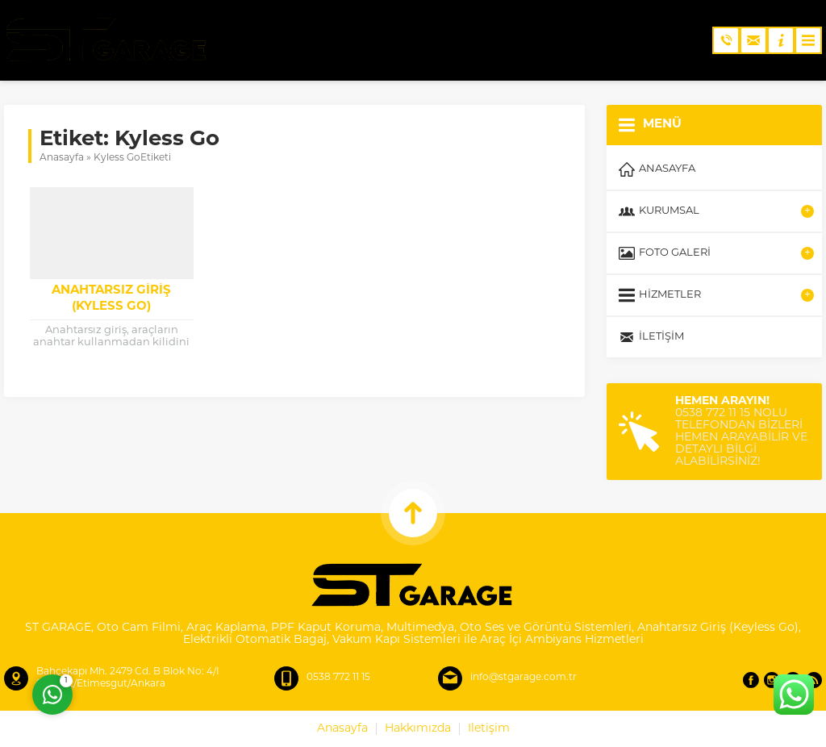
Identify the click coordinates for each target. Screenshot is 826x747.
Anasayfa (62, 158)
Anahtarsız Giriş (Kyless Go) (111, 299)
